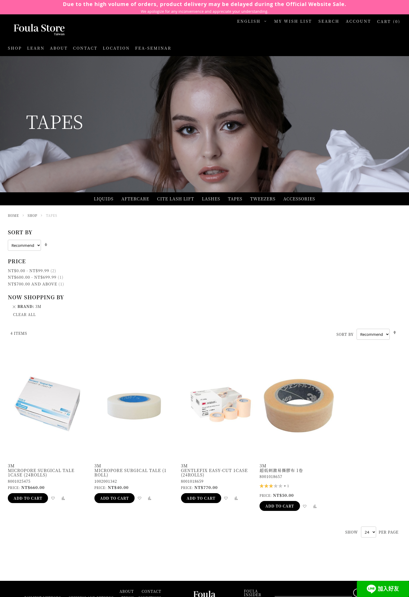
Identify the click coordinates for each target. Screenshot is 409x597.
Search (329, 21)
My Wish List (293, 21)
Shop (33, 215)
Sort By (345, 334)
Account (358, 21)
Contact (85, 48)
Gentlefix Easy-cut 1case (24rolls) (214, 472)
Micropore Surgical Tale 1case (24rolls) (41, 472)
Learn (36, 48)
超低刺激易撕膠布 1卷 (281, 470)
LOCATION (116, 48)
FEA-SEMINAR (153, 48)
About (59, 48)
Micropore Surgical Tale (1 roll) (130, 472)
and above (36, 283)
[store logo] (34, 30)
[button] (253, 21)
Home (14, 215)
